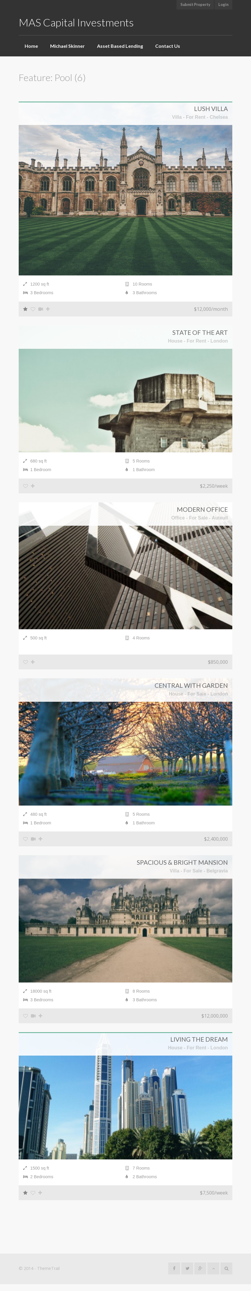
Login (223, 4)
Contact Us (167, 46)
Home (31, 46)
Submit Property (195, 4)
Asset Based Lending (120, 46)
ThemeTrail (48, 1275)
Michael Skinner (67, 46)
